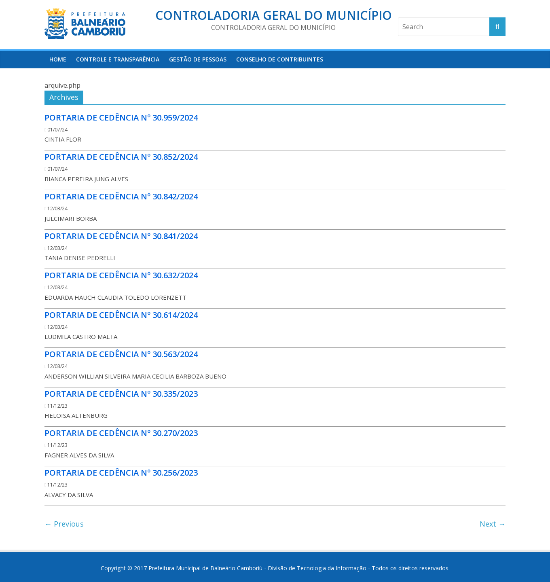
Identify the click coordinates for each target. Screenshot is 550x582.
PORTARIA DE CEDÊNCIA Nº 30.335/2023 (121, 393)
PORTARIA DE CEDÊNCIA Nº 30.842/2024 (121, 196)
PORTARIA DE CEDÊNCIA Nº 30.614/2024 (121, 314)
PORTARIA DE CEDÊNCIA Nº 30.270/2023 (121, 433)
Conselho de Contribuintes (279, 59)
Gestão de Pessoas (197, 59)
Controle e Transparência (117, 59)
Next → (493, 524)
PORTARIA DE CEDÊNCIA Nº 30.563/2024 (121, 354)
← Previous (64, 524)
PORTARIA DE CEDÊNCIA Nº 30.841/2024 (121, 236)
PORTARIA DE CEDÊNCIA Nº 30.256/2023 (121, 472)
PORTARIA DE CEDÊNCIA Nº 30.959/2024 (121, 117)
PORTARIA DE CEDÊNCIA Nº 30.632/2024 (121, 275)
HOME (57, 59)
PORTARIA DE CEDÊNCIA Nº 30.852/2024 (121, 156)
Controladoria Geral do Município (273, 15)
